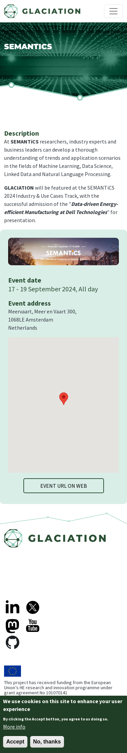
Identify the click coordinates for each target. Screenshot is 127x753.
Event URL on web (63, 485)
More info (14, 726)
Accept (15, 742)
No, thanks (47, 742)
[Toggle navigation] (113, 11)
